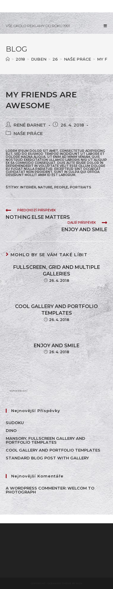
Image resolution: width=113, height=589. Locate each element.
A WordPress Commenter (35, 488)
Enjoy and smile (57, 345)
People (61, 187)
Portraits (80, 187)
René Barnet (30, 125)
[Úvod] (8, 59)
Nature (45, 187)
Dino (11, 430)
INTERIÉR (28, 187)
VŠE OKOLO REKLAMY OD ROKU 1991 (38, 26)
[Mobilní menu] (105, 26)
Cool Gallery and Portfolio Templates (56, 310)
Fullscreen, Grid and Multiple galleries (56, 270)
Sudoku (15, 422)
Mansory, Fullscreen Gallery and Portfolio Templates (45, 440)
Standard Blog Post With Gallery (47, 457)
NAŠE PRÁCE (28, 133)
